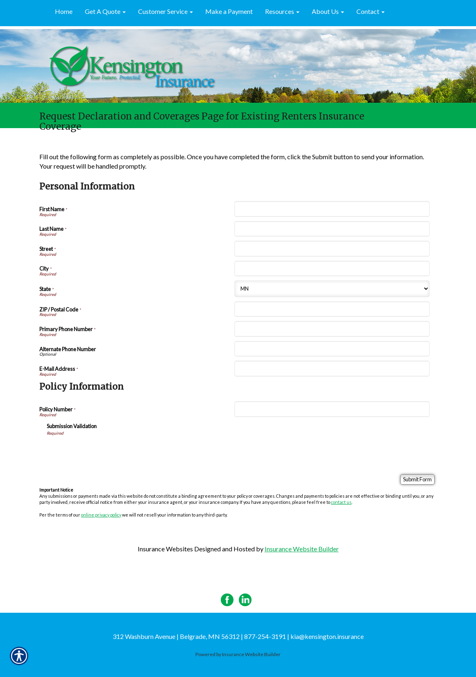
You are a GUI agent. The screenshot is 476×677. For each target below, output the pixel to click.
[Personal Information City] (331, 268)
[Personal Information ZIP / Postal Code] (331, 309)
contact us (341, 502)
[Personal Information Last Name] (331, 229)
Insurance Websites (165, 549)
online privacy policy (101, 514)
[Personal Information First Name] (331, 209)
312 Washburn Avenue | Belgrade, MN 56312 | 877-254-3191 (199, 636)
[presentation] (109, 452)
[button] (105, 12)
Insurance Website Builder (302, 549)
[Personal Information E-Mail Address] (331, 368)
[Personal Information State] (331, 288)
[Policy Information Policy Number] (331, 409)
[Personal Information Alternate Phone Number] (331, 349)
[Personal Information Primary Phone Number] (331, 328)
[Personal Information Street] (331, 248)
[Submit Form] (417, 479)
